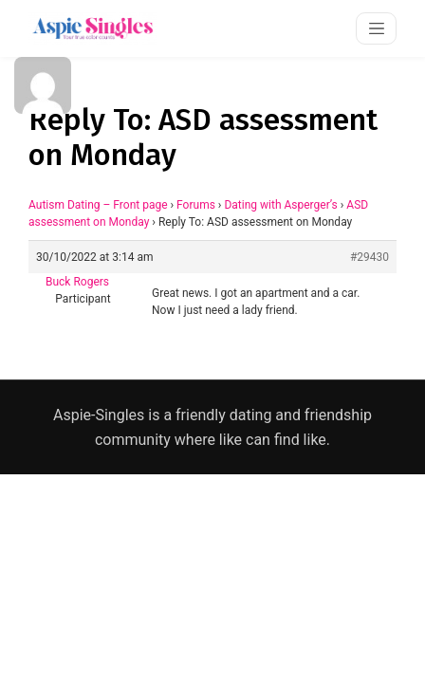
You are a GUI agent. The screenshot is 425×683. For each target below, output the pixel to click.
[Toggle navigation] (376, 28)
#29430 (369, 257)
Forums (195, 205)
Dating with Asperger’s (280, 205)
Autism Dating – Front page (98, 205)
